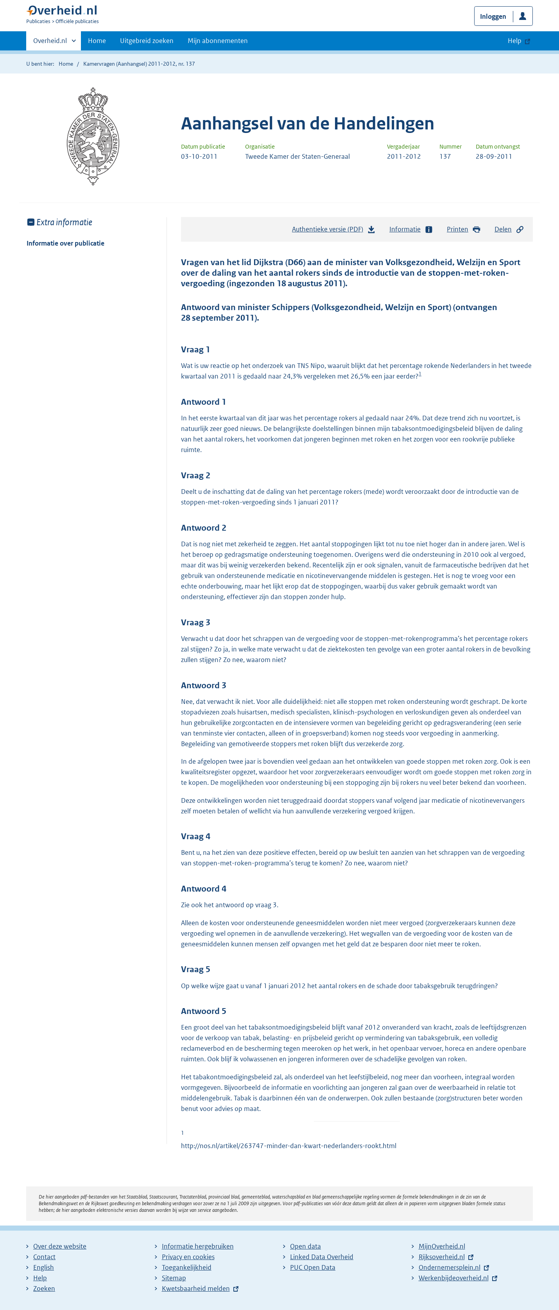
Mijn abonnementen (218, 40)
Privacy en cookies (188, 1257)
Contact (44, 1257)
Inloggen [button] (493, 16)
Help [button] (514, 40)
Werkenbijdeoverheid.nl (454, 1278)
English (43, 1267)
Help (40, 1278)
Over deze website (59, 1246)
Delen (509, 229)
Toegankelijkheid (186, 1267)
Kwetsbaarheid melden (196, 1288)
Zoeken (44, 1288)
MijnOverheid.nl (442, 1246)
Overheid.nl (50, 43)
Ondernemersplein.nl (449, 1267)
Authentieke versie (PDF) (334, 231)
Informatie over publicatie (65, 243)
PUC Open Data (312, 1267)
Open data (305, 1246)
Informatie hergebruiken (198, 1246)
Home (97, 40)
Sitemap (174, 1278)
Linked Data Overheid (321, 1257)
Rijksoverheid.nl (442, 1257)
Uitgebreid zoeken (147, 40)
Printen (464, 229)
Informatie (411, 229)
